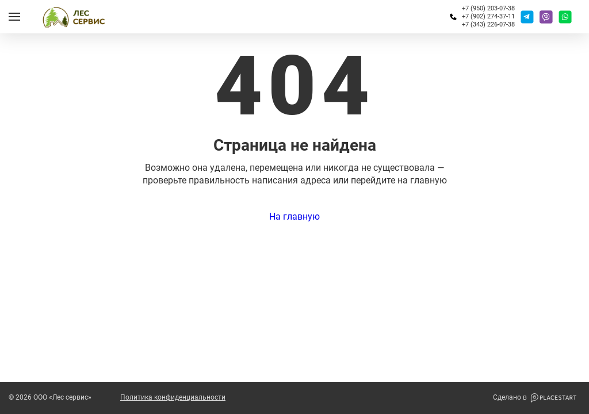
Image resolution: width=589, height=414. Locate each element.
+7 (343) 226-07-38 (488, 24)
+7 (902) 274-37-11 (488, 16)
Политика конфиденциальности (172, 397)
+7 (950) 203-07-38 (488, 8)
